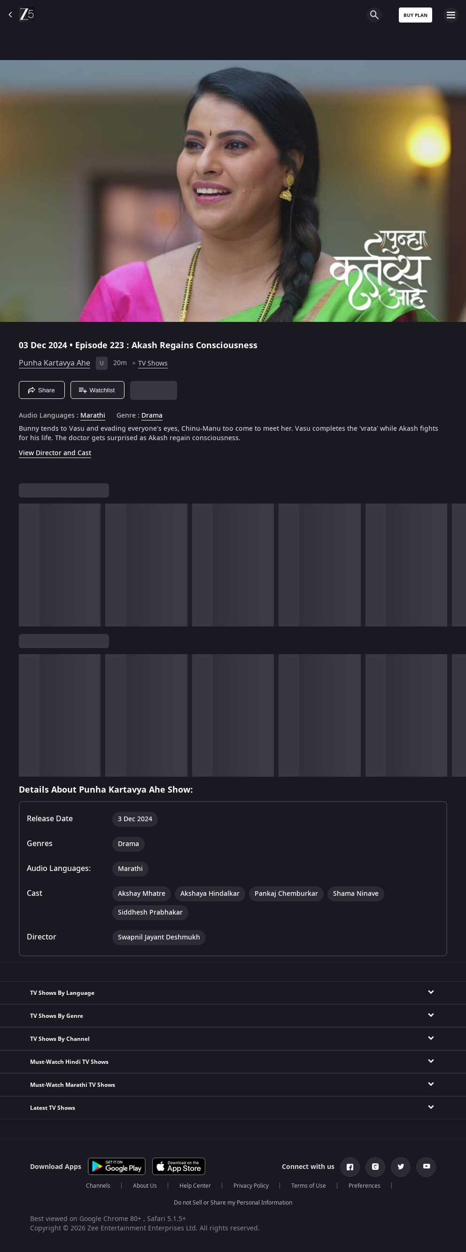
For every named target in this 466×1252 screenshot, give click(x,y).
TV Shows (153, 363)
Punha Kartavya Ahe (54, 363)
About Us (145, 1186)
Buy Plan (415, 15)
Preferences (365, 1186)
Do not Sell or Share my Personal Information (233, 1203)
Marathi (92, 415)
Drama (152, 415)
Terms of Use (308, 1186)
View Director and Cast (55, 453)
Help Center (195, 1186)
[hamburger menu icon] (450, 15)
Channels (98, 1186)
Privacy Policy (251, 1186)
